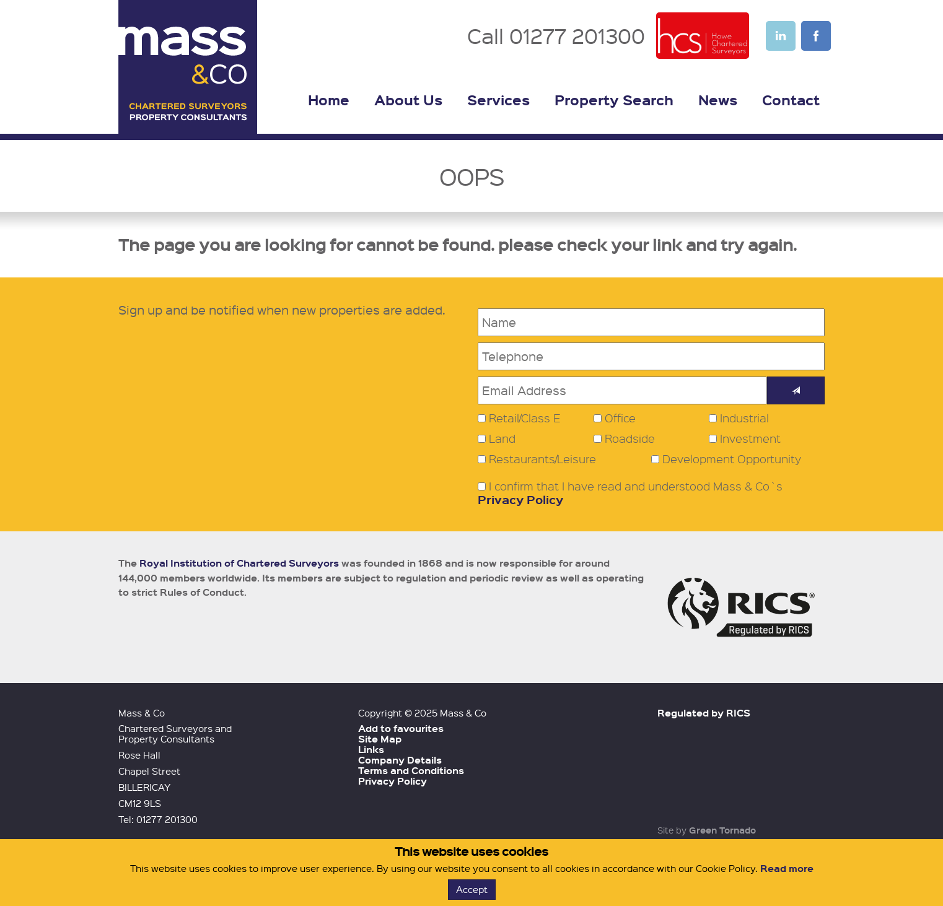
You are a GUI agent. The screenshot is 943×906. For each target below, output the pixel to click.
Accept (472, 889)
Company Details (400, 760)
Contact (791, 100)
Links (371, 749)
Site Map (379, 739)
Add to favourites (401, 728)
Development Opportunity (731, 459)
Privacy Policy (520, 499)
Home (328, 100)
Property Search (614, 100)
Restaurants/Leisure (542, 459)
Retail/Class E (525, 418)
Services (498, 100)
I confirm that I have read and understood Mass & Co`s (630, 493)
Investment (750, 438)
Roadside (630, 438)
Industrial (744, 418)
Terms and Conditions (411, 770)
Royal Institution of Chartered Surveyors (239, 563)
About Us (408, 100)
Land (502, 438)
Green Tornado (722, 830)
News (717, 100)
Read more (787, 868)
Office (620, 418)
